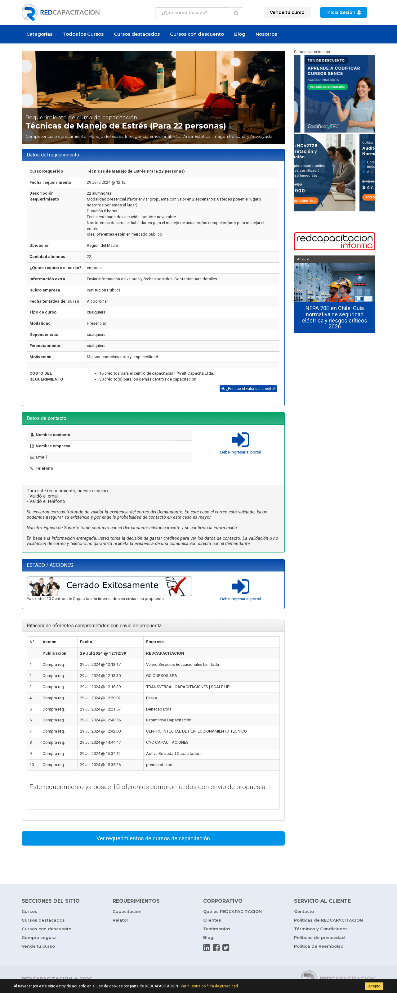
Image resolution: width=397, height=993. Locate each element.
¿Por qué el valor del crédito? (248, 388)
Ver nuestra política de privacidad (209, 986)
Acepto (374, 986)
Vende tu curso (38, 946)
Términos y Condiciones (321, 928)
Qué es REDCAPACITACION (232, 911)
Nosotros (266, 34)
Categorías (39, 34)
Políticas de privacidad (319, 937)
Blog (239, 34)
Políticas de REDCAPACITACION (328, 920)
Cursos (29, 911)
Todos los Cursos (83, 34)
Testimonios (216, 928)
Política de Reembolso (318, 946)
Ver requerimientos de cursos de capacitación (153, 838)
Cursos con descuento (197, 34)
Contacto (304, 911)
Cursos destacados (137, 34)
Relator (120, 920)
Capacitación (127, 911)
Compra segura (39, 937)
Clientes (212, 920)
